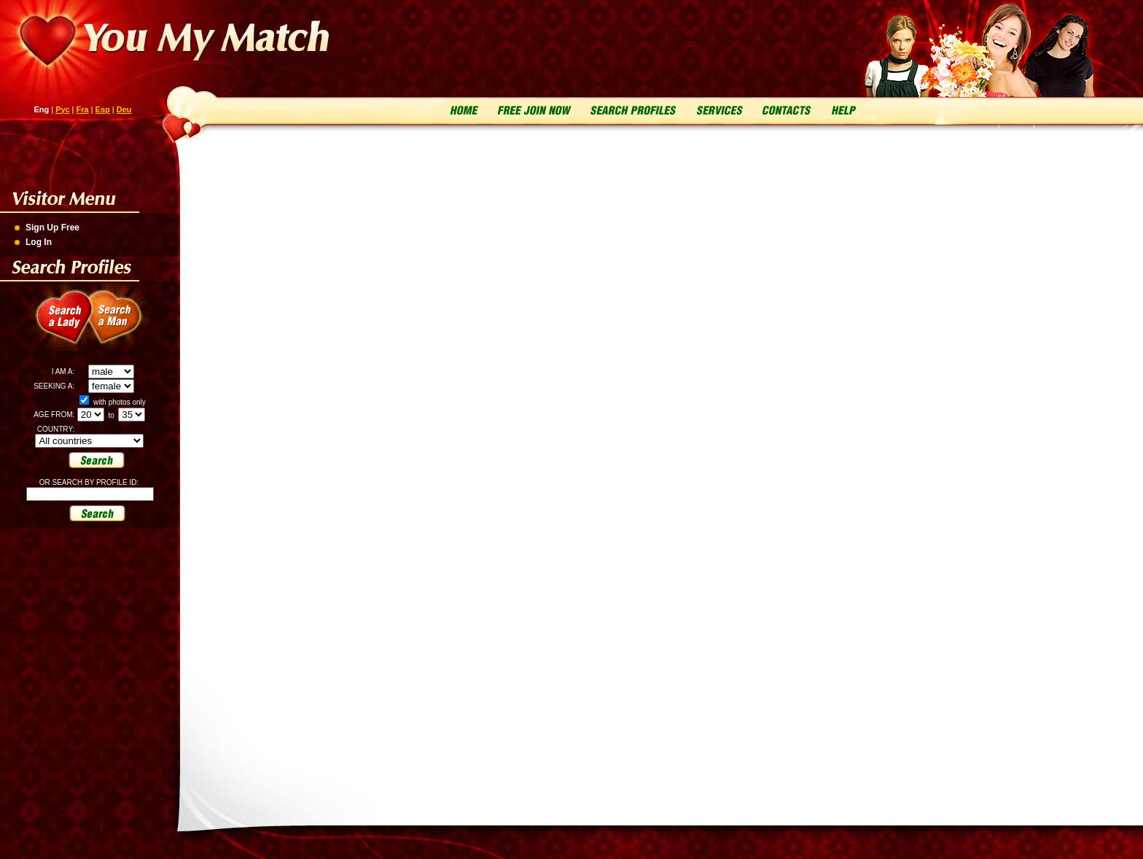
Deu (124, 109)
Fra (83, 109)
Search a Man (124, 325)
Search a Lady (59, 325)
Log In (39, 242)
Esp (102, 109)
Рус (62, 109)
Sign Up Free (52, 227)
